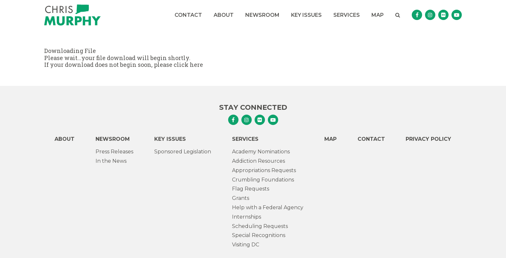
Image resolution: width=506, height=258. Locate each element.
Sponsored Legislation (182, 152)
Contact (188, 15)
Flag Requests (250, 189)
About (224, 15)
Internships (246, 217)
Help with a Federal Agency (267, 207)
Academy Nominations (261, 152)
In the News (111, 161)
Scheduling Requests (260, 226)
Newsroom (262, 15)
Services (346, 15)
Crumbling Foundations (263, 180)
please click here (178, 64)
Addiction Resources (258, 161)
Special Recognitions (258, 235)
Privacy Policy (428, 139)
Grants (240, 198)
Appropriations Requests (264, 170)
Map (377, 15)
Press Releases (114, 152)
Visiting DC (245, 245)
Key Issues (306, 15)
